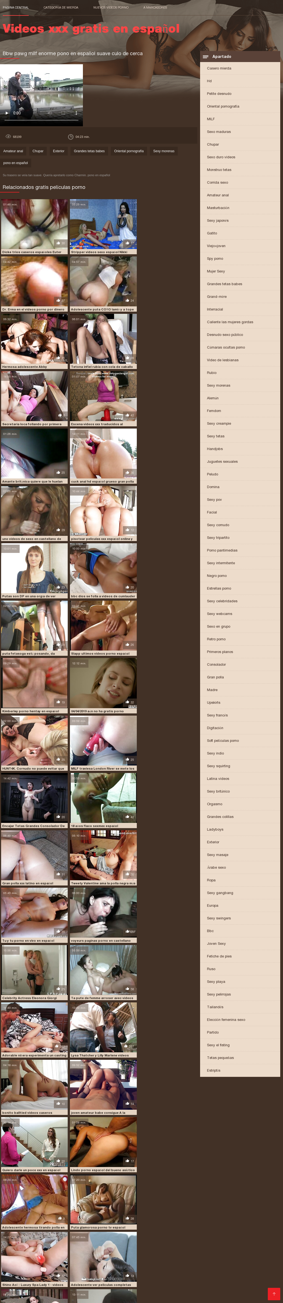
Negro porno (217, 576)
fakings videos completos (167, 1261)
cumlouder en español (22, 1261)
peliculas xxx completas (88, 1273)
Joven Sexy (216, 943)
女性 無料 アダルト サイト (166, 1295)
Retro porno (216, 639)
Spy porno (215, 258)
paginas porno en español (24, 1267)
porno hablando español (132, 1282)
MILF (211, 119)
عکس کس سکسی (47, 1295)
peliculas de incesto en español (185, 1267)
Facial (212, 512)
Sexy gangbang (220, 893)
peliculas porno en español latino (114, 1270)
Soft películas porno (223, 741)
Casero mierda (219, 68)
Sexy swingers (219, 918)
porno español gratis (182, 1279)
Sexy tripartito (218, 538)
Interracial (215, 309)
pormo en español (133, 1276)
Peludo (212, 474)
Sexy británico (218, 791)
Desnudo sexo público (225, 335)
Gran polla (215, 677)
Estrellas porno (219, 588)
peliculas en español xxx (237, 1267)
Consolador (216, 664)
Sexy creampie (219, 423)
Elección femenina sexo (226, 1020)
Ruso (211, 969)
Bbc (210, 931)
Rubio (211, 373)
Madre (212, 690)
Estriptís (213, 1070)
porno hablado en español (85, 1282)
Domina (213, 487)
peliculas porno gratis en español (176, 1270)
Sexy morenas (218, 385)
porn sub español (230, 1276)
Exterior (213, 842)
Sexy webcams (219, 614)
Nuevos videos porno (111, 7)
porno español (111, 1279)
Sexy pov (214, 499)
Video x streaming (129, 1295)
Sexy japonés (218, 220)
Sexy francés (217, 715)
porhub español (100, 1276)
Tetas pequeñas (220, 1058)
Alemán (213, 398)
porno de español (35, 1279)
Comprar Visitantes (22, 1289)
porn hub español (197, 1276)
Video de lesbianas (223, 360)
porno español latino (222, 1279)
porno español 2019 (143, 1279)
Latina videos (218, 779)
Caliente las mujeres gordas (230, 322)
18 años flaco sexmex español (25, 634)
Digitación (215, 728)
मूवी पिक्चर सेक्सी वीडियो (17, 1295)
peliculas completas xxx (134, 1267)
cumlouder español (61, 1261)
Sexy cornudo (218, 525)
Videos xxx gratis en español (86, 1295)
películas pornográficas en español (33, 1273)
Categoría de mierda (61, 7)
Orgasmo (214, 804)
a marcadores (155, 7)
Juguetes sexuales (222, 461)
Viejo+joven (216, 246)
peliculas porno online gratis (234, 1270)
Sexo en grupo (218, 626)
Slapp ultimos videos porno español (30, 524)
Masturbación (218, 208)
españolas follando (98, 1261)
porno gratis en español (38, 1282)
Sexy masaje (217, 855)
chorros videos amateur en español (96, 1184)
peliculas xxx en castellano (136, 1273)
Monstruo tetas (219, 170)
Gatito (212, 233)
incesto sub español (57, 1264)
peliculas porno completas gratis (53, 1270)
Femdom (214, 411)
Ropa (211, 880)
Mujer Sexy (216, 271)
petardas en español (34, 1276)
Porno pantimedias (222, 550)
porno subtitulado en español (182, 1282)
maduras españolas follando (193, 1264)
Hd (209, 81)
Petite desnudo (219, 94)
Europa (212, 905)
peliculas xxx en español (184, 1273)
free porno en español (251, 1261)
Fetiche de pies (219, 956)
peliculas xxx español (227, 1273)
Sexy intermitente (221, 563)
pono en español (15, 163)
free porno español (19, 1264)
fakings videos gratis (210, 1261)
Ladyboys (215, 829)
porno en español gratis (74, 1279)
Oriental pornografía (223, 106)
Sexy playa (216, 982)
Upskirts (213, 702)
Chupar (213, 144)
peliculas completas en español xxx (80, 1267)
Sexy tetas (215, 436)
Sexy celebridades (222, 601)
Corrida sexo (217, 182)
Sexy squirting (218, 766)
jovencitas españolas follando (139, 1264)
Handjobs (215, 449)
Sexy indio (215, 753)
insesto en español (93, 1264)
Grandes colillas (220, 817)
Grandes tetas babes (224, 284)
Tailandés (215, 1007)
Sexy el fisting (218, 1045)
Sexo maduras (219, 132)
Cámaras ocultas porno (226, 347)
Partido (213, 1032)
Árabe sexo (216, 867)
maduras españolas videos (243, 1264)
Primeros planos (220, 652)
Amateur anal (218, 195)
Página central (16, 7)
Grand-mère (217, 297)
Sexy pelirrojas (219, 994)
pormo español (165, 1276)
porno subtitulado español (235, 1282)
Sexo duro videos (221, 157)
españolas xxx (131, 1261)
